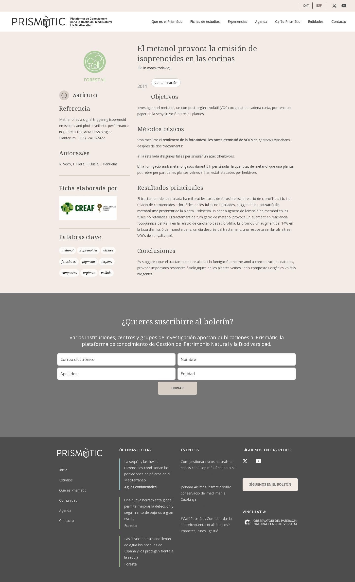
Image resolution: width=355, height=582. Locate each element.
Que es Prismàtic (72, 490)
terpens (106, 261)
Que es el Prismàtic (166, 21)
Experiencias (237, 21)
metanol (67, 250)
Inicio (63, 470)
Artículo (85, 95)
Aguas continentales (140, 487)
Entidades (315, 21)
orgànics (89, 272)
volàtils (106, 272)
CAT (306, 5)
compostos (69, 272)
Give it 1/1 (139, 67)
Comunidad (68, 500)
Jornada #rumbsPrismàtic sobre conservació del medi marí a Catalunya (206, 493)
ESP (319, 5)
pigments (89, 261)
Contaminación (166, 82)
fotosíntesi (69, 261)
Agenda (261, 21)
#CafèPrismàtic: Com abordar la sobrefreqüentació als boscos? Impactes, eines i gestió (206, 524)
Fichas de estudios (205, 21)
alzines (108, 250)
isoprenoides (88, 250)
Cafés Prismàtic (287, 21)
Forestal (130, 525)
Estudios (66, 480)
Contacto (338, 21)
